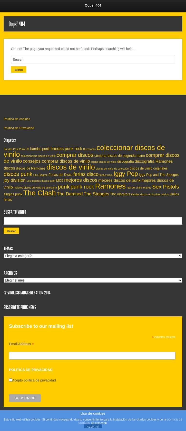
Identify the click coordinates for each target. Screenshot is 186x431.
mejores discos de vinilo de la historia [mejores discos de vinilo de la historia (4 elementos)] (35, 187)
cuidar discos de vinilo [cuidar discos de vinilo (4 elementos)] (103, 161)
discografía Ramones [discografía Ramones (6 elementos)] (154, 161)
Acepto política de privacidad (34, 380)
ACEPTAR (93, 426)
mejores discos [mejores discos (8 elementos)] (80, 180)
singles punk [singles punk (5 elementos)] (13, 194)
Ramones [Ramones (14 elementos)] (110, 186)
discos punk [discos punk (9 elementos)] (18, 174)
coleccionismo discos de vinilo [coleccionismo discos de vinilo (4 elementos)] (38, 155)
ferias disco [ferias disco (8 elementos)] (85, 174)
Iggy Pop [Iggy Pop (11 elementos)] (125, 173)
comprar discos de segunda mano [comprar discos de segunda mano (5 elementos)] (119, 156)
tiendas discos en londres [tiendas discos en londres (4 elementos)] (145, 194)
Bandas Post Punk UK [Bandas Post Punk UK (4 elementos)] (16, 149)
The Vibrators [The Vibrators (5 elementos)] (120, 194)
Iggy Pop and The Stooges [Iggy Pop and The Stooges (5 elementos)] (159, 175)
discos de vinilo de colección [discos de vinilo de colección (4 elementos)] (112, 168)
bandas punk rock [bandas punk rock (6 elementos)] (66, 148)
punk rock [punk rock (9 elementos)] (82, 187)
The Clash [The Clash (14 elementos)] (39, 193)
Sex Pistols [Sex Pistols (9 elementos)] (165, 187)
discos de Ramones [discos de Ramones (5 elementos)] (31, 168)
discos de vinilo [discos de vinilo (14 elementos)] (70, 167)
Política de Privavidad (19, 128)
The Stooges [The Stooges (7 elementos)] (96, 193)
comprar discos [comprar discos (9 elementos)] (75, 155)
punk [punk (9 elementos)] (63, 187)
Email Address (21, 344)
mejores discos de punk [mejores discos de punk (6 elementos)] (119, 180)
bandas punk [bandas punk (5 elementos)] (39, 149)
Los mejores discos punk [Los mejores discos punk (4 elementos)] (41, 180)
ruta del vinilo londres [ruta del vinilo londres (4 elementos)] (139, 187)
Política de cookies (17, 119)
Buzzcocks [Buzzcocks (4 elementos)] (89, 149)
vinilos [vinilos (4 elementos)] (165, 194)
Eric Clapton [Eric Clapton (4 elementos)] (40, 174)
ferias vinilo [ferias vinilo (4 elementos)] (105, 174)
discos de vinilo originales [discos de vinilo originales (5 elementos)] (149, 168)
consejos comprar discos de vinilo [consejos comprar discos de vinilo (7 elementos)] (56, 161)
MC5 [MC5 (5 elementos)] (59, 180)
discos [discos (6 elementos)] (9, 168)
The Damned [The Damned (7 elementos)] (70, 193)
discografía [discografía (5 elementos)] (125, 161)
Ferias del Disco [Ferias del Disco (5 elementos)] (61, 175)
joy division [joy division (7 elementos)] (15, 180)
